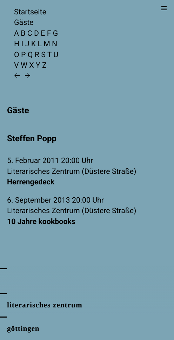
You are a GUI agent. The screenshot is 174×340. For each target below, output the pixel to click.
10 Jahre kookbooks (41, 221)
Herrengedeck (30, 182)
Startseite (30, 12)
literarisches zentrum (44, 305)
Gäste (23, 22)
